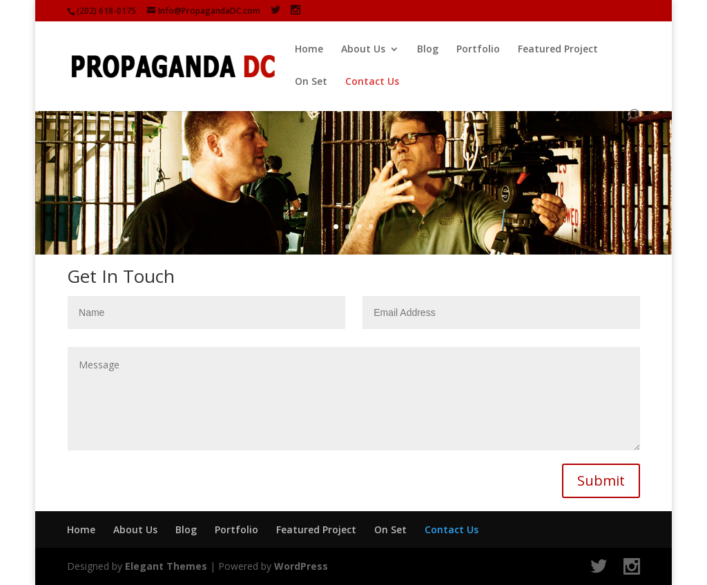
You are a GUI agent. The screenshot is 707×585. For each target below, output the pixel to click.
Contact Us (372, 82)
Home (309, 49)
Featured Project (558, 49)
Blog (427, 49)
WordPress (301, 566)
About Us (363, 49)
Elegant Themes (166, 566)
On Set (311, 82)
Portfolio (478, 49)
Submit (601, 480)
